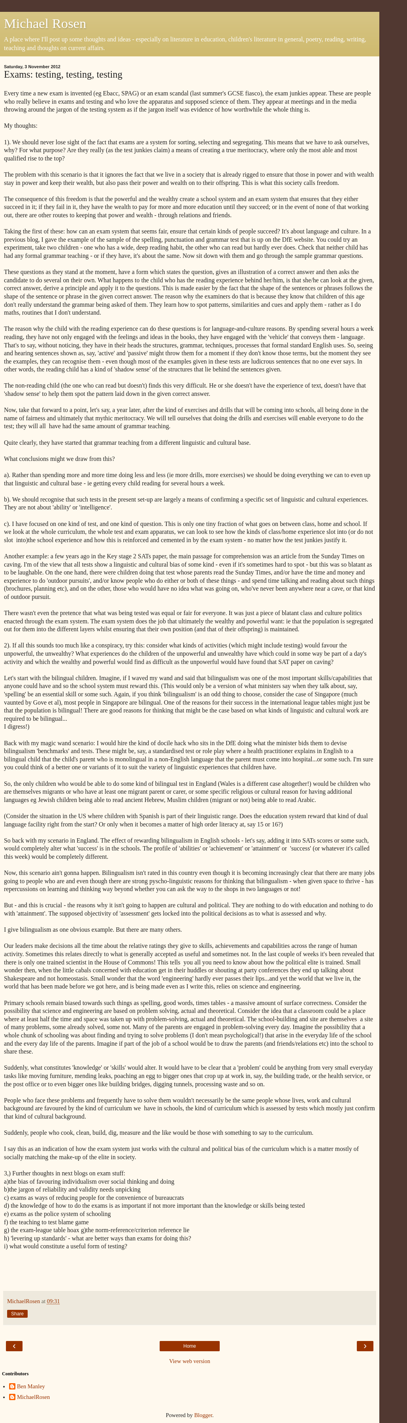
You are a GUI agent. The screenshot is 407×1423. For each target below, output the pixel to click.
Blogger (203, 1415)
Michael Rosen (45, 23)
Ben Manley (31, 1386)
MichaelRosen (33, 1397)
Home (189, 1346)
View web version (189, 1361)
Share (17, 1314)
